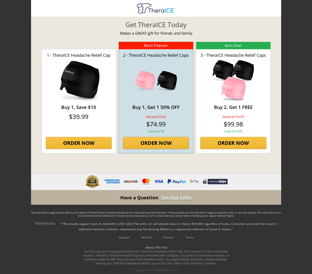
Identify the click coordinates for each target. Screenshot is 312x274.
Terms (189, 237)
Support (124, 237)
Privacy (168, 237)
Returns (146, 237)
